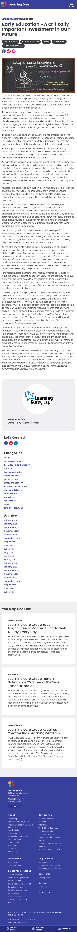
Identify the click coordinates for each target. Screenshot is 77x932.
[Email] (14, 51)
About (11, 815)
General (8, 504)
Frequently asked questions (49, 869)
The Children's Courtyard (48, 828)
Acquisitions (45, 859)
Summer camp (14, 833)
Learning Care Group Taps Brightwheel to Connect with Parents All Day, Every (37, 628)
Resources (12, 902)
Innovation (14, 859)
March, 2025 (9, 560)
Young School (43, 846)
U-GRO (41, 840)
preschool (59, 42)
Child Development (13, 461)
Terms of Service (31, 919)
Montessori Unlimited (46, 834)
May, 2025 (8, 552)
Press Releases (11, 494)
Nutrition (8, 469)
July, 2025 (8, 545)
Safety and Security (13, 483)
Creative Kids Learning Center (50, 843)
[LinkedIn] (16, 443)
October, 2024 (10, 578)
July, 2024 (8, 588)
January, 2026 (10, 524)
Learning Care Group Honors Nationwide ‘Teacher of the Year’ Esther (34, 682)
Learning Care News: (12, 19)
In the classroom (14, 866)
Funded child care (15, 875)
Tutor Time (42, 825)
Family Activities (11, 476)
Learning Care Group (23, 422)
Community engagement (18, 836)
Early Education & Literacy (17, 465)
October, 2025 (10, 535)
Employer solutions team (18, 899)
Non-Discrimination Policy (18, 923)
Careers (43, 883)
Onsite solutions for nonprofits (20, 884)
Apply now (42, 887)
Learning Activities (13, 472)
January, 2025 (10, 567)
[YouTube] (11, 443)
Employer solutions (19, 871)
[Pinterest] (9, 51)
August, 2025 (10, 542)
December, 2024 (11, 570)
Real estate (45, 874)
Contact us (12, 848)
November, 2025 (11, 531)
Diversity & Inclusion (16, 839)
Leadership (12, 819)
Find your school (14, 852)
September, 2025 (12, 538)
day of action (10, 42)
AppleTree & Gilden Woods (49, 837)
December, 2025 (11, 527)
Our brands (45, 815)
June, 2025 (9, 549)
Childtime (42, 822)
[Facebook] (4, 51)
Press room (12, 845)
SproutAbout (13, 863)
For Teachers (10, 501)
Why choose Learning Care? (49, 866)
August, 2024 (10, 585)
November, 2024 (11, 574)
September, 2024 (12, 581)
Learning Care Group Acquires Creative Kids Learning (34, 731)
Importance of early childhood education (20, 826)
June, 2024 (9, 592)
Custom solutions (14, 896)
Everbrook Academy (46, 831)
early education (30, 42)
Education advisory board (18, 822)
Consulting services (15, 887)
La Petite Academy (46, 819)
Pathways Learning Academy (50, 849)
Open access (13, 893)
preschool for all (13, 46)
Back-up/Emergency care (19, 878)
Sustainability (13, 842)
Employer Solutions (13, 508)
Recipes (7, 458)
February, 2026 (11, 520)
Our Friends (9, 497)
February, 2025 (11, 563)
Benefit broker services (17, 890)
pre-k (46, 42)
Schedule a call (44, 863)
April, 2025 (9, 556)
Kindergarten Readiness (15, 486)
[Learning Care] (8, 4)
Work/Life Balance (13, 490)
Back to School (11, 479)
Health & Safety (14, 830)
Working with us (44, 878)
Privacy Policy (13, 919)
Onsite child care (15, 881)
